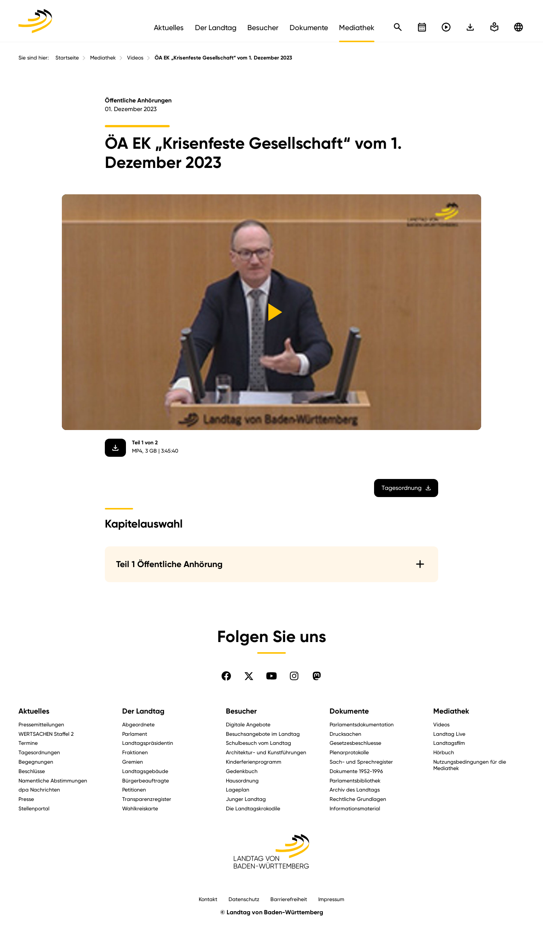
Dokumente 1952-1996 (356, 771)
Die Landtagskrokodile (253, 808)
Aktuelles (33, 711)
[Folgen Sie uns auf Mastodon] (316, 676)
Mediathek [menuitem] (356, 27)
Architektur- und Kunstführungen (266, 752)
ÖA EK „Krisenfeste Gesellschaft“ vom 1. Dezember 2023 (223, 58)
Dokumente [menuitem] (309, 27)
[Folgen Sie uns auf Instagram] (294, 676)
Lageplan (237, 789)
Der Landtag (143, 711)
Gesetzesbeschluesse (355, 743)
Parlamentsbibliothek (355, 780)
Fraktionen (135, 752)
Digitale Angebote (248, 724)
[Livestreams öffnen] (446, 27)
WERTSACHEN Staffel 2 (46, 734)
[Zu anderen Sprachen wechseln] (518, 27)
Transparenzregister (146, 799)
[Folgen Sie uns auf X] (249, 676)
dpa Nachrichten (39, 789)
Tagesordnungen (39, 752)
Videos (135, 58)
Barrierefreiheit (288, 899)
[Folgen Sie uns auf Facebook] (226, 676)
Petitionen (134, 789)
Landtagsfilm (449, 743)
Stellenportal (33, 808)
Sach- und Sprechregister (361, 761)
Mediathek (103, 58)
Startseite (67, 58)
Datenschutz (244, 899)
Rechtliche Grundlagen (358, 799)
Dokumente (349, 711)
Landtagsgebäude (145, 771)
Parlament (134, 734)
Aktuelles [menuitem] (169, 27)
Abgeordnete (138, 724)
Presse (26, 799)
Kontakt (208, 899)
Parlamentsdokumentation (362, 724)
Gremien (132, 761)
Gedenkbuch (242, 771)
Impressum (331, 899)
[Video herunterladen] (115, 448)
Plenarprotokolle (349, 752)
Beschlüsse (31, 771)
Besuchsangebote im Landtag (263, 734)
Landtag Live (449, 734)
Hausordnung (242, 780)
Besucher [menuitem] (262, 27)
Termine (28, 743)
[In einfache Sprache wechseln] (470, 27)
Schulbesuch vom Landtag (258, 743)
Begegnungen (35, 761)
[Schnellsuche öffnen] (398, 27)
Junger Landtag (246, 799)
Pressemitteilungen (41, 724)
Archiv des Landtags (355, 789)
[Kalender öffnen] (422, 27)
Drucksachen (345, 734)
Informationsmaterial (355, 808)
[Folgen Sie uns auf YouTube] (271, 676)
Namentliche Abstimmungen (52, 780)
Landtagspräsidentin (147, 743)
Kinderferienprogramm (253, 761)
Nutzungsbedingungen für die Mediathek (469, 764)
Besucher (241, 711)
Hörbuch (443, 752)
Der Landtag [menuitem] (215, 27)
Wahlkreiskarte (140, 808)
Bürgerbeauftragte (145, 780)
